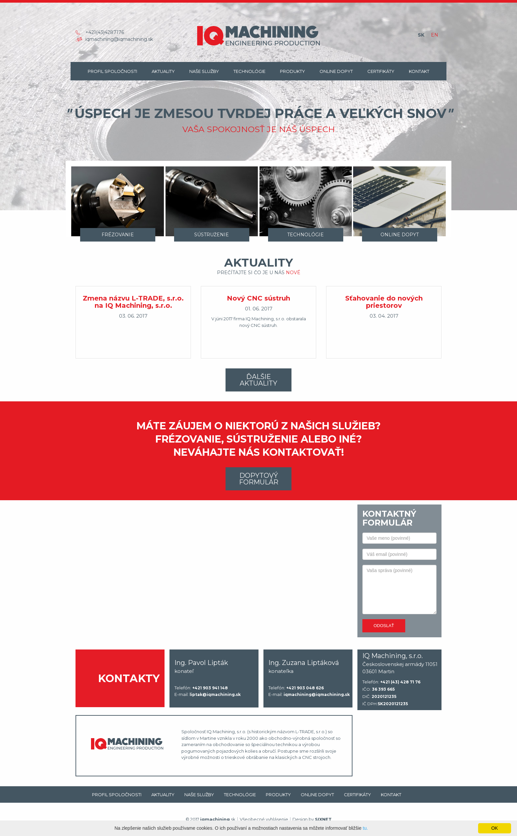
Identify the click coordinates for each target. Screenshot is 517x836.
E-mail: (207, 695)
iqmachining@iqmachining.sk (119, 39)
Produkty (292, 71)
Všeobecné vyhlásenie (264, 819)
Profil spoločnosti (112, 71)
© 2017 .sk (210, 819)
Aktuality (163, 71)
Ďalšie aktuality (258, 380)
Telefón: (201, 688)
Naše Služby (204, 71)
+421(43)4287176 (104, 32)
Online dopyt (336, 71)
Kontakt (419, 71)
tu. (365, 828)
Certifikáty (380, 71)
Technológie (249, 71)
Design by (312, 819)
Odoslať (384, 625)
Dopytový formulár (258, 479)
